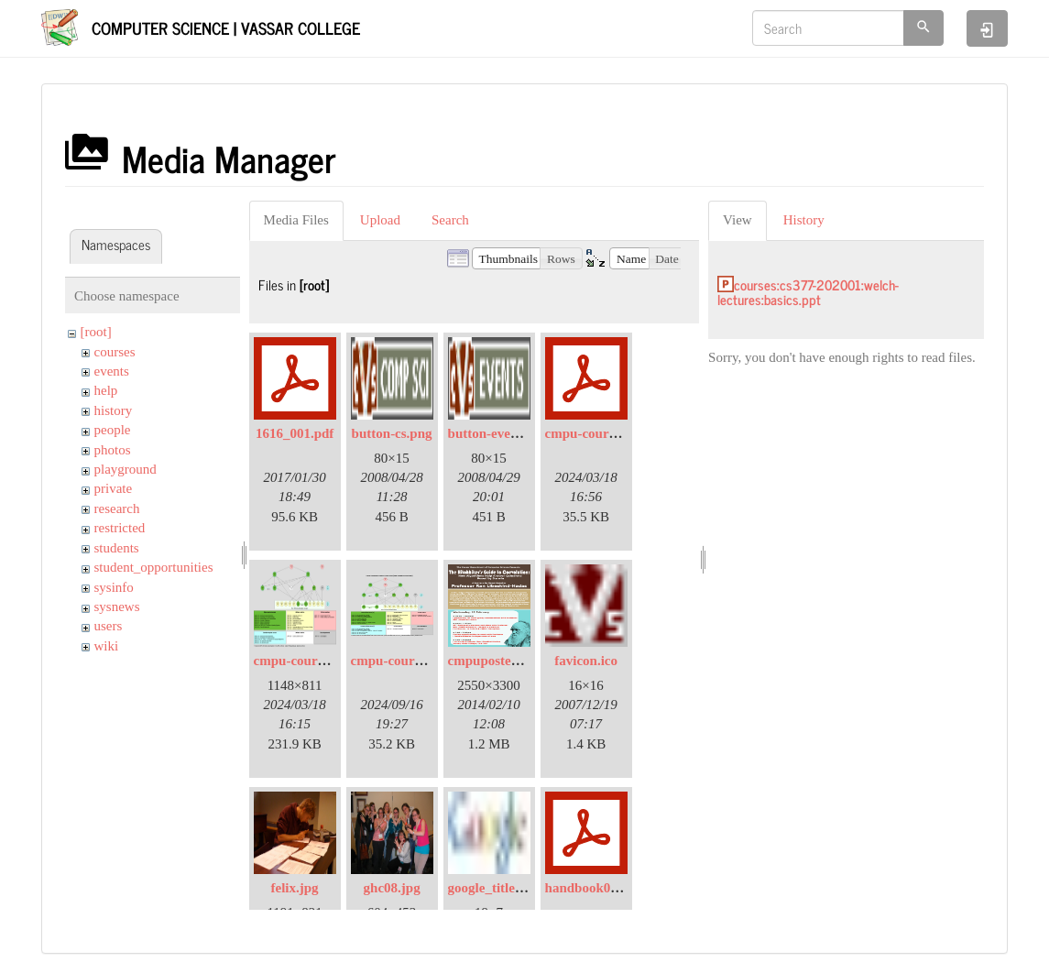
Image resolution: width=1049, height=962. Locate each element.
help (106, 390)
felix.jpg (295, 887)
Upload (380, 220)
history (113, 410)
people (112, 429)
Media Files (296, 220)
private (113, 488)
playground (125, 469)
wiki (106, 646)
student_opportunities (153, 567)
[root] (96, 331)
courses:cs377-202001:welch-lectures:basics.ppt (808, 292)
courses (115, 351)
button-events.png (500, 433)
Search (450, 220)
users (108, 625)
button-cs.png (392, 433)
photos (112, 450)
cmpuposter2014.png (509, 660)
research (117, 508)
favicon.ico (585, 660)
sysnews (117, 606)
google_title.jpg (493, 887)
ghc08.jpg (392, 887)
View (737, 220)
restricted (120, 527)
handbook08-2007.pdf (609, 887)
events (111, 371)
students (116, 548)
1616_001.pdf (294, 433)
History (804, 220)
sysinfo (114, 587)
